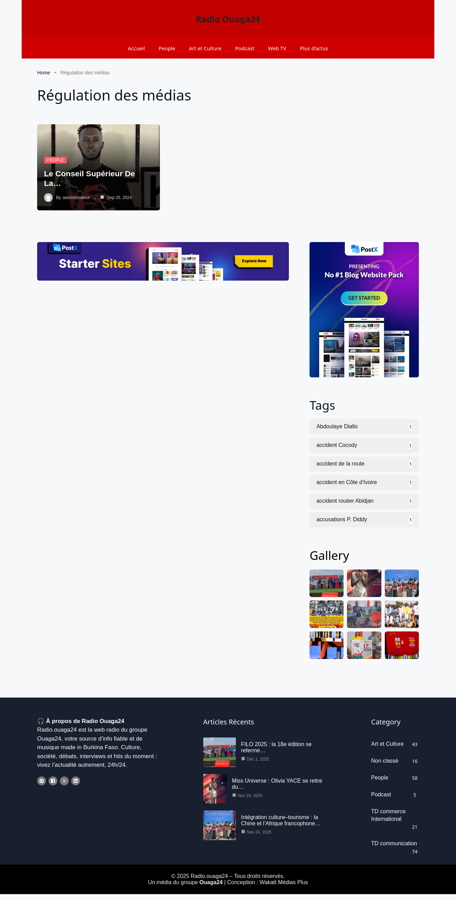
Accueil (136, 48)
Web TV (277, 48)
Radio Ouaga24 (228, 19)
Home (43, 72)
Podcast (244, 48)
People (167, 48)
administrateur (76, 197)
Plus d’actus (314, 48)
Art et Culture (205, 48)
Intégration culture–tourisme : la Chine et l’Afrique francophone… (281, 826)
